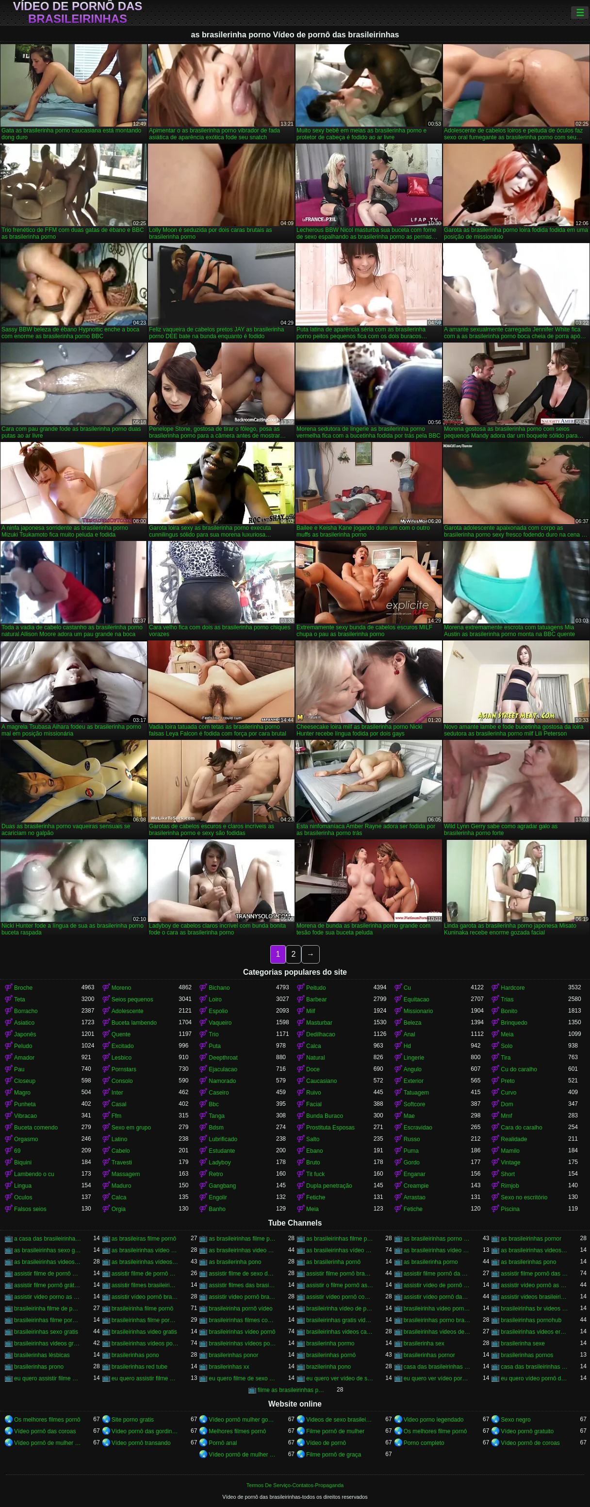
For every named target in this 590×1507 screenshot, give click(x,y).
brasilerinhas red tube (139, 1366)
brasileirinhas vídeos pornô (145, 1343)
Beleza (413, 1022)
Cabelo (121, 1150)
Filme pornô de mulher (335, 1431)
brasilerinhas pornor (429, 1355)
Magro (22, 1092)
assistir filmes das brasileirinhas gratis (242, 1285)
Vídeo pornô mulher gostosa (242, 1419)
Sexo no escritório (524, 1197)
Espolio (218, 1011)
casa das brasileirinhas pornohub (534, 1366)
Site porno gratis (133, 1419)
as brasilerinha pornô (333, 1262)
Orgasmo (26, 1139)
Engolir (218, 1197)
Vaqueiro (220, 1022)
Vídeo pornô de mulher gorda (48, 1443)
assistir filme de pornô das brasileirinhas (145, 1273)
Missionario (418, 1011)
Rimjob (510, 1185)
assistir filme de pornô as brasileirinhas (48, 1273)
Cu (407, 987)
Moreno (121, 987)
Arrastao (415, 1197)
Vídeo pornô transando (141, 1443)
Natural (315, 1057)
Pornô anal (223, 1443)
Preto (508, 1081)
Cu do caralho (519, 1069)
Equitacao (416, 999)
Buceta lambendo (134, 1022)
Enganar (415, 1174)
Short (508, 1174)
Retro (216, 1174)
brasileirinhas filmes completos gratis (242, 1320)
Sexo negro (515, 1419)
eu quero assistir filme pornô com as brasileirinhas (145, 1378)
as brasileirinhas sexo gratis (48, 1250)
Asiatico (24, 1022)
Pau (19, 1069)
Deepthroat (223, 1057)
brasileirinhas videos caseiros (340, 1331)
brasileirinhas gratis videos (340, 1320)
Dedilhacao (320, 1034)
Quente (121, 1034)
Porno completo (424, 1443)
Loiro (215, 999)
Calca (313, 1046)
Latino (120, 1139)
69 (17, 1150)
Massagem (126, 1174)
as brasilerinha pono (235, 1262)
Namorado (222, 1081)
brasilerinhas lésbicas (42, 1355)
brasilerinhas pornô (331, 1355)
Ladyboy (219, 1162)
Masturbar (319, 1022)
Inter (117, 1092)
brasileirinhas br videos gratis (534, 1308)
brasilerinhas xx (229, 1366)
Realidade (514, 1139)
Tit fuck (315, 1174)
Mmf (506, 1116)
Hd (407, 1046)
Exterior (414, 1081)
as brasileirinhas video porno (242, 1250)
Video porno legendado (434, 1419)
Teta (19, 999)
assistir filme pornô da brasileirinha (437, 1273)
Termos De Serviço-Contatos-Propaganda (295, 1485)
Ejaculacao (223, 1069)
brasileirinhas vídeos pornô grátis (242, 1343)
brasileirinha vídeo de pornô (340, 1308)
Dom (507, 1104)
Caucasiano (321, 1081)
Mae (409, 1116)
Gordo (412, 1162)
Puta (215, 1046)
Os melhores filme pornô (435, 1431)
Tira (505, 1057)
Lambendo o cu (34, 1174)
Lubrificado (223, 1139)
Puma (411, 1150)
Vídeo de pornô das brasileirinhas (78, 12)
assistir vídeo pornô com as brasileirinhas (340, 1297)
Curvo (508, 1092)
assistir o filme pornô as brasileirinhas (340, 1285)
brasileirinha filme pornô (142, 1308)
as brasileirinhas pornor (531, 1238)
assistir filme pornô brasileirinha (340, 1273)
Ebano (314, 1150)
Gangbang (222, 1185)
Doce (313, 1069)
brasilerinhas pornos (527, 1355)
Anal (409, 1034)
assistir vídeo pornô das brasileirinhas (437, 1297)
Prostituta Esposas (330, 1127)
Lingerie (414, 1057)
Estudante (222, 1150)
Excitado (123, 1046)
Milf (310, 1011)
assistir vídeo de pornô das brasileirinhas (437, 1285)
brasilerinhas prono (39, 1366)
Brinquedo (514, 1022)
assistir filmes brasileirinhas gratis (145, 1285)
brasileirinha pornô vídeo (240, 1308)
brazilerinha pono (328, 1366)
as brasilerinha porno (431, 1262)
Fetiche (315, 1197)
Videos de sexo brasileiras (340, 1419)
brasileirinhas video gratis (144, 1331)
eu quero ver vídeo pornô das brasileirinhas (437, 1378)
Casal (119, 1104)
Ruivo (313, 1092)
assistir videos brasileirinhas (534, 1297)
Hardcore (512, 987)
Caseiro (219, 1092)
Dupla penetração (329, 1185)
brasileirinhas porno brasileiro (437, 1320)
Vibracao (25, 1116)
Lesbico (121, 1057)
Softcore (415, 1104)
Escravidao (418, 1127)
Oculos (23, 1197)
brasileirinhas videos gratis (48, 1343)
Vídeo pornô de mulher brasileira (242, 1454)
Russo (412, 1139)
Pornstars (124, 1069)
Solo (506, 1046)
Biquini (23, 1162)
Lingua (23, 1185)
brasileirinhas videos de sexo (437, 1331)
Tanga (217, 1116)
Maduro (121, 1185)
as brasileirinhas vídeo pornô (340, 1250)
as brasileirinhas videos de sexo (534, 1250)
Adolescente (128, 1011)
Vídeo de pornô (326, 1443)
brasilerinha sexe (523, 1343)
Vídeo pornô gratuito (527, 1431)
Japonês (25, 1034)
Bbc (214, 1104)
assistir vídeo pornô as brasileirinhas (534, 1285)
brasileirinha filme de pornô (48, 1308)
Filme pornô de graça (333, 1454)
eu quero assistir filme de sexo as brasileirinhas (48, 1378)
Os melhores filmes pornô (47, 1419)
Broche (23, 987)
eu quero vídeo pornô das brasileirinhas (534, 1378)
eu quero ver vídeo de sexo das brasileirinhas (340, 1378)
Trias (507, 999)
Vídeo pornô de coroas (530, 1443)
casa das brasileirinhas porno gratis (437, 1366)
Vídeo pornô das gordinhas (145, 1431)
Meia (507, 1034)
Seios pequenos (132, 999)
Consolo (122, 1081)
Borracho (26, 1011)
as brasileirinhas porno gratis (437, 1238)
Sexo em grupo (131, 1127)
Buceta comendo (36, 1127)
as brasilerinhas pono (528, 1262)
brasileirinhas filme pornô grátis (145, 1320)
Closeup (24, 1081)
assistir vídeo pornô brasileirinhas (242, 1297)
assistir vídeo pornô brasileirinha (145, 1297)
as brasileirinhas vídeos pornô (145, 1262)
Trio (213, 1034)
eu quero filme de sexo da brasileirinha (242, 1378)
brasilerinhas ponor (233, 1355)
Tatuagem (416, 1092)
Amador (24, 1057)
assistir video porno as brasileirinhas (48, 1297)
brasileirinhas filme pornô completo (48, 1320)
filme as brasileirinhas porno (291, 1390)
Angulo (413, 1069)
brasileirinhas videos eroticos (534, 1331)
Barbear (316, 999)
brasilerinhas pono (135, 1355)
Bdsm (216, 1127)
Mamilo (510, 1150)
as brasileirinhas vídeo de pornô (145, 1250)
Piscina (510, 1209)
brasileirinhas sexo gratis (46, 1331)
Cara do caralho (521, 1127)
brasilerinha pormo (330, 1343)
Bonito (509, 1011)
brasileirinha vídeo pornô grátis (437, 1308)
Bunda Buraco (324, 1116)
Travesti (122, 1162)
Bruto (313, 1162)
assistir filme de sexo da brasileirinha (242, 1273)
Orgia (119, 1209)
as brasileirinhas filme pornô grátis (340, 1238)
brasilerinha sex (424, 1343)
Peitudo (316, 987)
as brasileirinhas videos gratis (48, 1262)
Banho (217, 1209)
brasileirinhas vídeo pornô (242, 1331)
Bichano (219, 987)
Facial (314, 1104)
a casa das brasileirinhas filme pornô (48, 1238)
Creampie (416, 1185)
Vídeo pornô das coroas (45, 1431)
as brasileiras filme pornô (144, 1238)
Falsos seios (30, 1209)
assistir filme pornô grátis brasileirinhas (48, 1285)
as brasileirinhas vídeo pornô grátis (437, 1250)
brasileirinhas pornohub (531, 1320)
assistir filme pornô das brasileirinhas (534, 1273)
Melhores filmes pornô (237, 1431)
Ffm (117, 1116)
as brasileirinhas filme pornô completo (242, 1238)
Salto (312, 1139)
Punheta (25, 1104)
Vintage (510, 1162)
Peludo (23, 1046)
